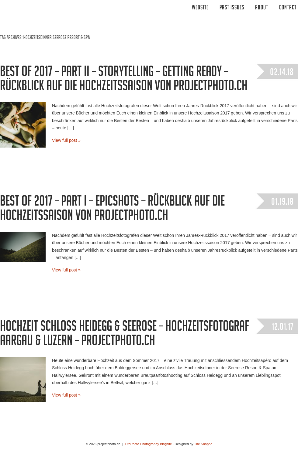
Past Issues (232, 8)
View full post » (66, 140)
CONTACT (287, 8)
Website (200, 8)
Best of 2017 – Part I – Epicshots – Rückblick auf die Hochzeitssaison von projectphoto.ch (112, 210)
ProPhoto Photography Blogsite (148, 444)
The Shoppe (203, 444)
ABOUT (261, 8)
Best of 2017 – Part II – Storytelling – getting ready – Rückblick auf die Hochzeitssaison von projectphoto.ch (124, 80)
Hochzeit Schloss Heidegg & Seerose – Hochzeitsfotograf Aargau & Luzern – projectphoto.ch (124, 335)
